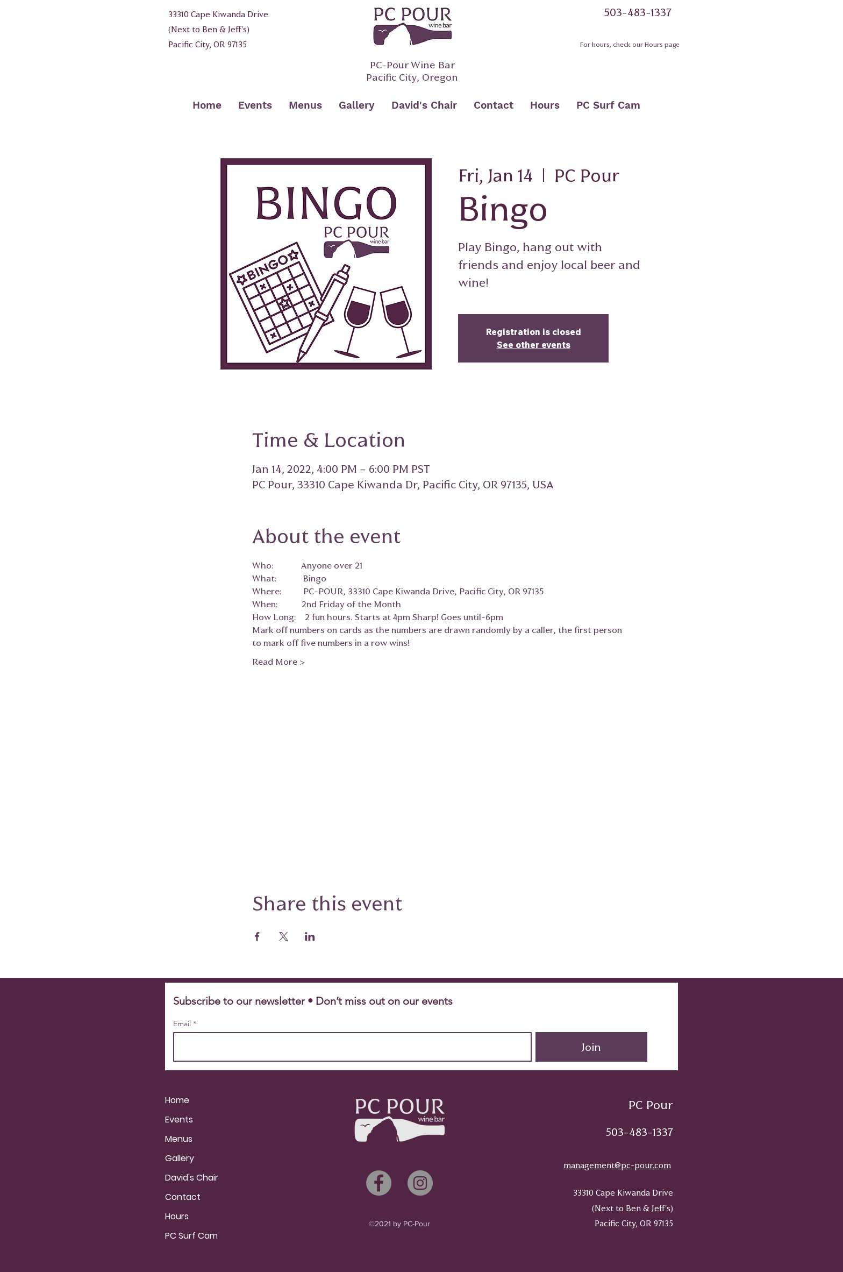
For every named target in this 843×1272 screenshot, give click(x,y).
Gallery (179, 1158)
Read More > (278, 661)
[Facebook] (378, 1183)
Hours (177, 1216)
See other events (533, 344)
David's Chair (191, 1177)
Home (177, 1100)
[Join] (591, 1047)
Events (179, 1119)
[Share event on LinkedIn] (310, 936)
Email (183, 1023)
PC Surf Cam (191, 1236)
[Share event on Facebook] (257, 936)
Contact (183, 1197)
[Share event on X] (283, 936)
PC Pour (650, 1105)
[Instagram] (420, 1183)
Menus (178, 1139)
